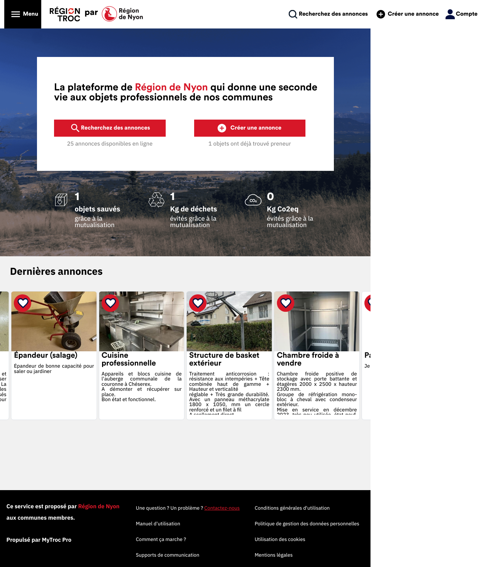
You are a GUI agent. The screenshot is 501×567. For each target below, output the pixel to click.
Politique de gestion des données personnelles (394, 523)
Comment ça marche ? (248, 539)
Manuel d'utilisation (245, 523)
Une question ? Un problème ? (274, 508)
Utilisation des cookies (367, 539)
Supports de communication (254, 555)
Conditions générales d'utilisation (379, 508)
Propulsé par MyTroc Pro (82, 540)
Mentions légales (361, 555)
